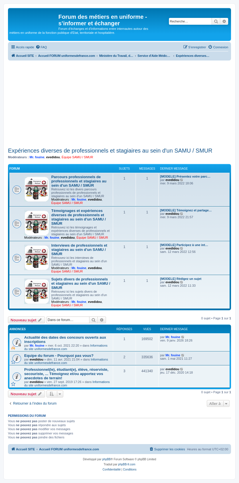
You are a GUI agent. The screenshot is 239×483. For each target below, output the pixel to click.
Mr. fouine (37, 157)
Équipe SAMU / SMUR (77, 157)
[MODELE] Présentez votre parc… (185, 176)
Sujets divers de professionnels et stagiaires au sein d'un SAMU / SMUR (80, 283)
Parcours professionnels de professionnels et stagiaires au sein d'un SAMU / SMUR (79, 181)
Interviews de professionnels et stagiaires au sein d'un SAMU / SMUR (79, 249)
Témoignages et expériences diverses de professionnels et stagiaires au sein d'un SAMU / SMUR (78, 217)
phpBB (106, 459)
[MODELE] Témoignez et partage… (186, 210)
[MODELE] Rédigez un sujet (180, 278)
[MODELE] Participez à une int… (184, 245)
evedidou (53, 157)
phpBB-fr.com (127, 464)
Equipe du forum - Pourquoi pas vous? (58, 355)
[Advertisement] (119, 103)
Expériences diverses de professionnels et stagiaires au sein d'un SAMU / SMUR (110, 150)
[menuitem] (41, 47)
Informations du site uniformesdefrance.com (65, 347)
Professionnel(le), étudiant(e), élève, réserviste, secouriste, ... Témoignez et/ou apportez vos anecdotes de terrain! (66, 373)
